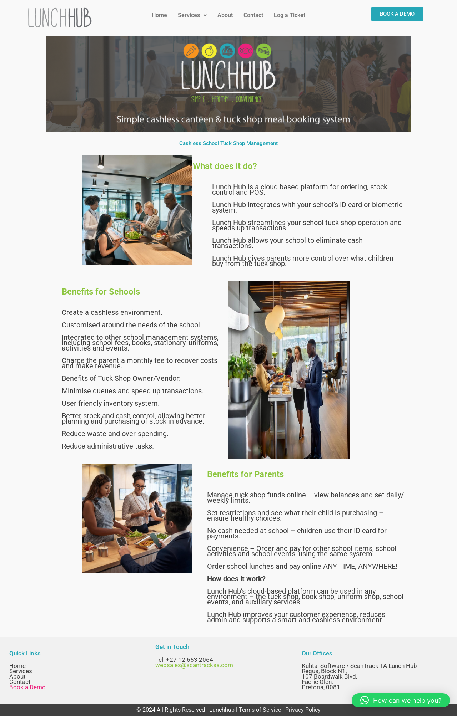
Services (192, 15)
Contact (253, 15)
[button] (192, 15)
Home (159, 15)
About (225, 15)
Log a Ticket (289, 15)
